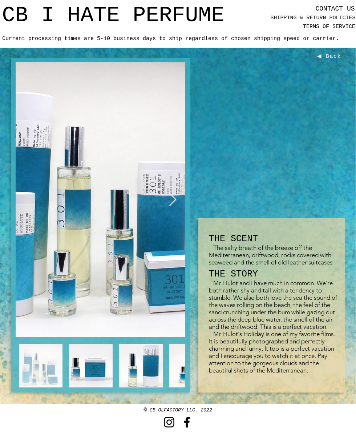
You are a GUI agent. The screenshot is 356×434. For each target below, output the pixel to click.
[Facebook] (187, 422)
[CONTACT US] (335, 8)
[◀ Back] (329, 56)
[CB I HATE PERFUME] (113, 15)
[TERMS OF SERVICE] (329, 27)
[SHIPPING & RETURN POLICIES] (313, 18)
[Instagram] (169, 422)
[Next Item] (173, 200)
